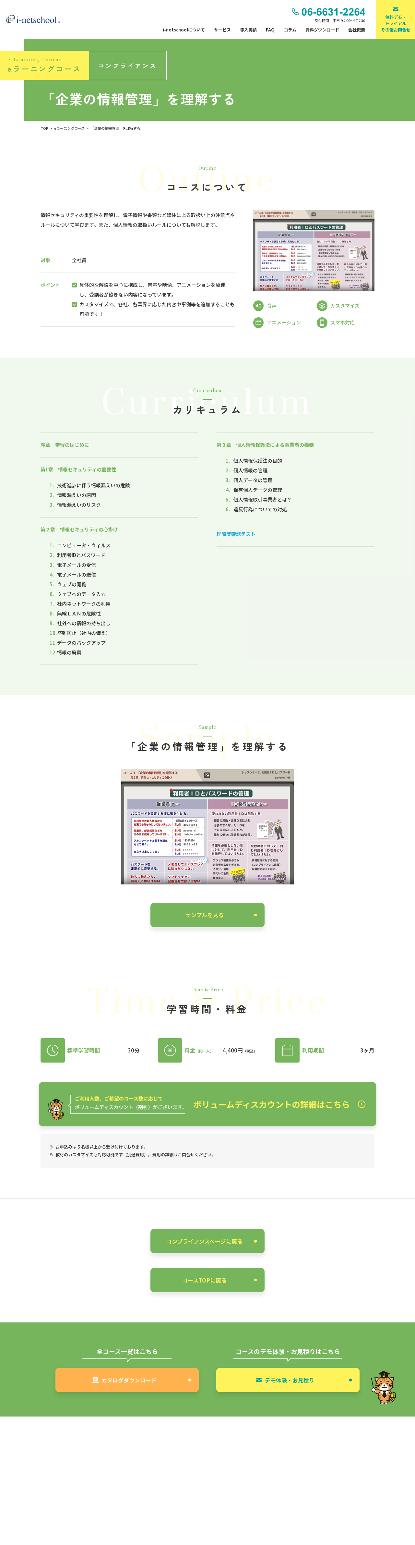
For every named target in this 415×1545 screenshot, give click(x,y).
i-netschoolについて (184, 30)
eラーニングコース (69, 128)
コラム (290, 30)
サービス (222, 30)
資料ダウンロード (322, 30)
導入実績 (248, 30)
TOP (44, 128)
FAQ (270, 30)
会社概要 (356, 30)
